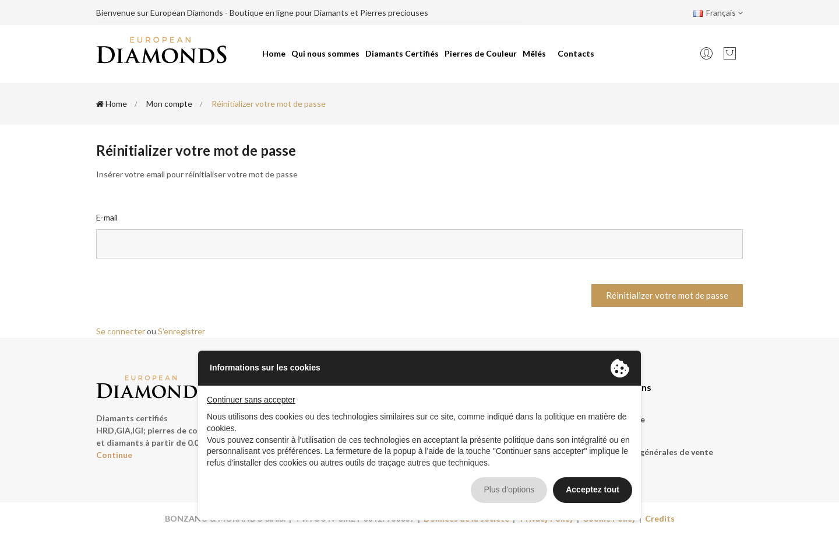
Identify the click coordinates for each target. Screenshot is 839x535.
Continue (114, 455)
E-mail (107, 217)
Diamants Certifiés (402, 53)
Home (273, 53)
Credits (660, 518)
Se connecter (120, 331)
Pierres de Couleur (481, 53)
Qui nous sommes (325, 53)
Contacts (576, 53)
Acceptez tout (592, 489)
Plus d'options (509, 489)
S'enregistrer (181, 331)
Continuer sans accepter (251, 399)
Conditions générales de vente (653, 452)
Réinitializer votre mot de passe (667, 295)
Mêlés (534, 53)
